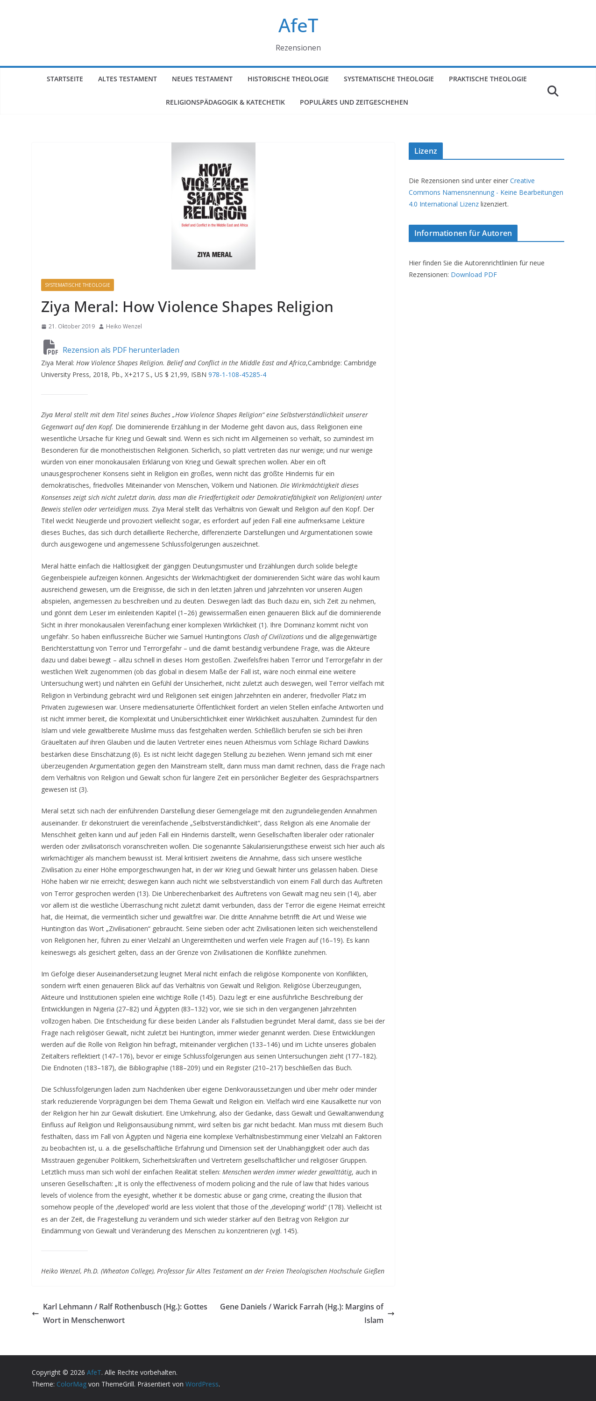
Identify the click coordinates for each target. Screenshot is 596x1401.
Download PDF (474, 274)
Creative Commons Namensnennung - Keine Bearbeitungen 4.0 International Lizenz (486, 192)
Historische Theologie (288, 78)
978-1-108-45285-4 (237, 374)
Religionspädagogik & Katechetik (225, 102)
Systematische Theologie (389, 78)
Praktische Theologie (488, 78)
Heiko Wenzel (124, 326)
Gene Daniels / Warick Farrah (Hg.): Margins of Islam (307, 1313)
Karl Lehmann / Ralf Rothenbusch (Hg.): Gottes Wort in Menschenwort (119, 1313)
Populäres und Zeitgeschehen (354, 102)
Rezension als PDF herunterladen (111, 350)
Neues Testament (202, 78)
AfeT (298, 25)
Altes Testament (127, 78)
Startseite (65, 78)
